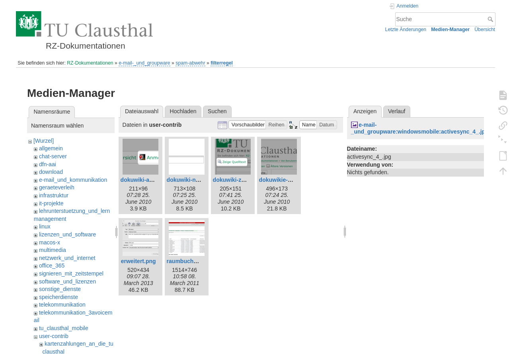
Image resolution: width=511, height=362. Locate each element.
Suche (491, 19)
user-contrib (53, 336)
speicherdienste (58, 297)
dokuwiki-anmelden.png (152, 180)
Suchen (217, 111)
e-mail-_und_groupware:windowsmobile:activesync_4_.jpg (420, 128)
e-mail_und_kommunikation (73, 180)
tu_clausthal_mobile (63, 328)
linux (45, 226)
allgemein (51, 148)
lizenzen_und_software (67, 234)
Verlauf (397, 111)
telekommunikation (62, 304)
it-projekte (51, 203)
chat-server (53, 156)
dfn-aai (47, 164)
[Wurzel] (43, 141)
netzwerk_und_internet (67, 258)
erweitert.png (138, 261)
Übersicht (484, 29)
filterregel (222, 63)
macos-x (49, 242)
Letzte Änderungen (406, 29)
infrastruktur (53, 195)
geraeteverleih (56, 187)
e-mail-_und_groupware (144, 63)
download (51, 172)
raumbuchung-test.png (197, 261)
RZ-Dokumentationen (90, 63)
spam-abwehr (190, 63)
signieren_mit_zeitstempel (71, 273)
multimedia (52, 250)
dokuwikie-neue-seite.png (293, 180)
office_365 (51, 265)
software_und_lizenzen (67, 281)
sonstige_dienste (60, 289)
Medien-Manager (450, 29)
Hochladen (183, 111)
